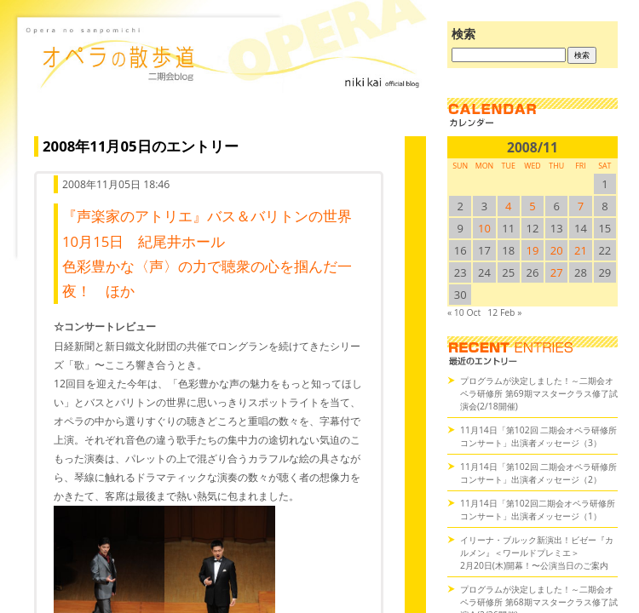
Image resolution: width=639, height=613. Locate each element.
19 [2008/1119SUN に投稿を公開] (533, 250)
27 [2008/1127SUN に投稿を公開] (556, 272)
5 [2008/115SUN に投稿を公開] (532, 206)
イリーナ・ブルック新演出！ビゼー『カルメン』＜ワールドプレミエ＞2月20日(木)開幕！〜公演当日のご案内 (536, 552)
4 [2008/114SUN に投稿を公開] (508, 206)
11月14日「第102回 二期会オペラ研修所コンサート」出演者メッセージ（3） (538, 436)
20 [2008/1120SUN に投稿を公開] (556, 250)
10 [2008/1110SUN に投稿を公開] (484, 228)
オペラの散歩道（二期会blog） (226, 81)
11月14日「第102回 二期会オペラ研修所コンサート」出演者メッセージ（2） (538, 473)
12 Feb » (504, 312)
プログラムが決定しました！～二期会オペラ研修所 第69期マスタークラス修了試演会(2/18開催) (539, 393)
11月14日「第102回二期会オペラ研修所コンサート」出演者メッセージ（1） (537, 509)
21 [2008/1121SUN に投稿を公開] (580, 250)
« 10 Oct (464, 312)
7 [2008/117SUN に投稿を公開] (581, 206)
